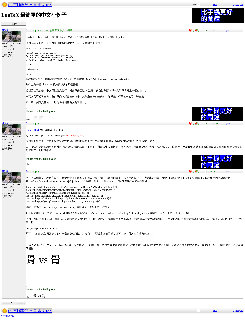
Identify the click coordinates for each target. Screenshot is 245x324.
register (240, 5)
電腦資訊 (21, 5)
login (235, 5)
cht (10, 5)
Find (215, 5)
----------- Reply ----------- (14, 24)
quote (228, 30)
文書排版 (37, 5)
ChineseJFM (32, 133)
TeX (48, 5)
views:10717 (7, 320)
